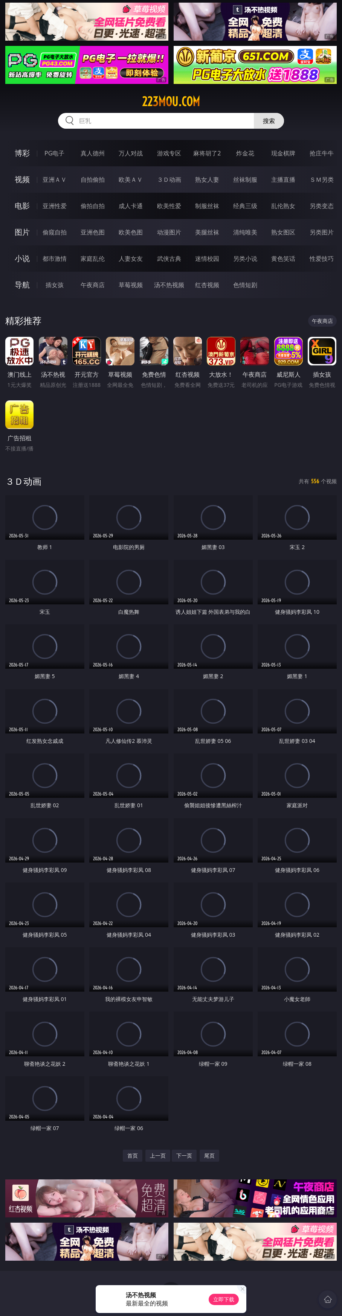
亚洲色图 (93, 232)
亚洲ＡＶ (55, 179)
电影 (22, 206)
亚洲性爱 (55, 206)
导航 (22, 285)
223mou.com (171, 101)
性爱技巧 (322, 258)
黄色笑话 (283, 258)
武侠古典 (169, 258)
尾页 (209, 1155)
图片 (22, 232)
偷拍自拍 (93, 206)
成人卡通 (131, 206)
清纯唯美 (245, 232)
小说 (22, 258)
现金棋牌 (283, 153)
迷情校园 (207, 258)
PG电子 (54, 153)
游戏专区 (169, 153)
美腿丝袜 (207, 232)
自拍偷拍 (93, 179)
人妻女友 (131, 258)
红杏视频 (207, 285)
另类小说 (245, 258)
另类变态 (322, 206)
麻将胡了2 (207, 153)
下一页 (184, 1155)
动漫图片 (169, 232)
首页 (132, 1155)
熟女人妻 (207, 179)
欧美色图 (131, 232)
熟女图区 (283, 232)
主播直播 (283, 179)
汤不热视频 (169, 285)
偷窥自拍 (55, 232)
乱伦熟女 (283, 206)
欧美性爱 (169, 206)
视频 (22, 179)
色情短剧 (245, 285)
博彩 (22, 153)
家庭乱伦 (93, 258)
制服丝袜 (207, 206)
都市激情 (55, 258)
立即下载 (223, 1299)
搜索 (269, 121)
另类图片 (322, 232)
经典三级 (245, 206)
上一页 (158, 1155)
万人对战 (131, 153)
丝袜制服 (245, 179)
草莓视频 (131, 285)
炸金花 (245, 153)
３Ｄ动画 (169, 179)
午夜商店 (93, 285)
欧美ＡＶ (131, 179)
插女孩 (55, 285)
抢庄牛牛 (322, 153)
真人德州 (93, 153)
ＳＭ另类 (322, 179)
